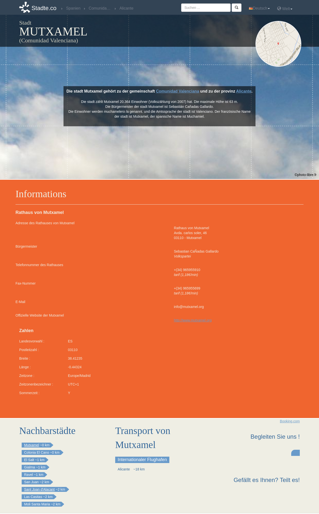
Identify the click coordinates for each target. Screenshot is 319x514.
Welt (284, 8)
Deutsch (259, 8)
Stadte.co (44, 8)
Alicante (243, 91)
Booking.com (290, 421)
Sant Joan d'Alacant (39, 489)
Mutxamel (31, 445)
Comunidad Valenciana (177, 91)
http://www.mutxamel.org (193, 320)
